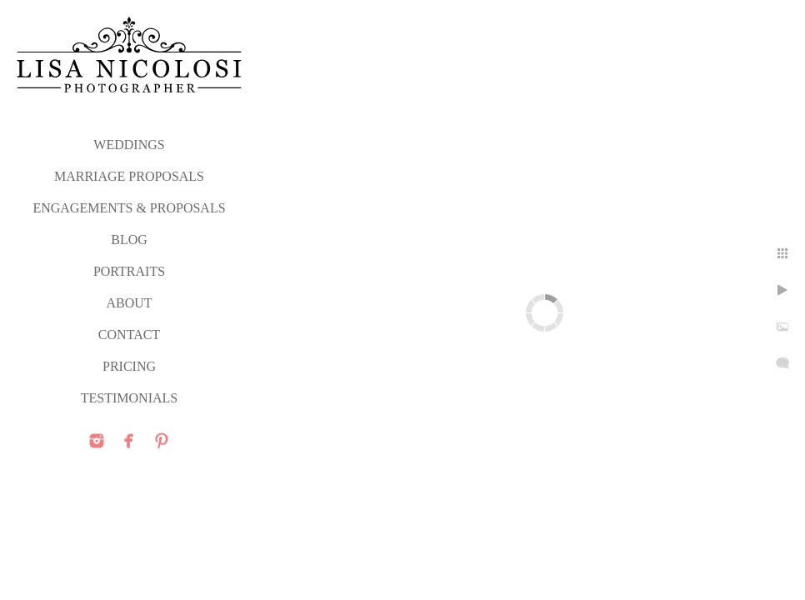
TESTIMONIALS (129, 398)
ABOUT (129, 303)
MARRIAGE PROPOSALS (129, 176)
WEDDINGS (128, 145)
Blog (129, 239)
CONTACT (129, 335)
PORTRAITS (129, 271)
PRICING (129, 366)
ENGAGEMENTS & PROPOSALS (128, 208)
